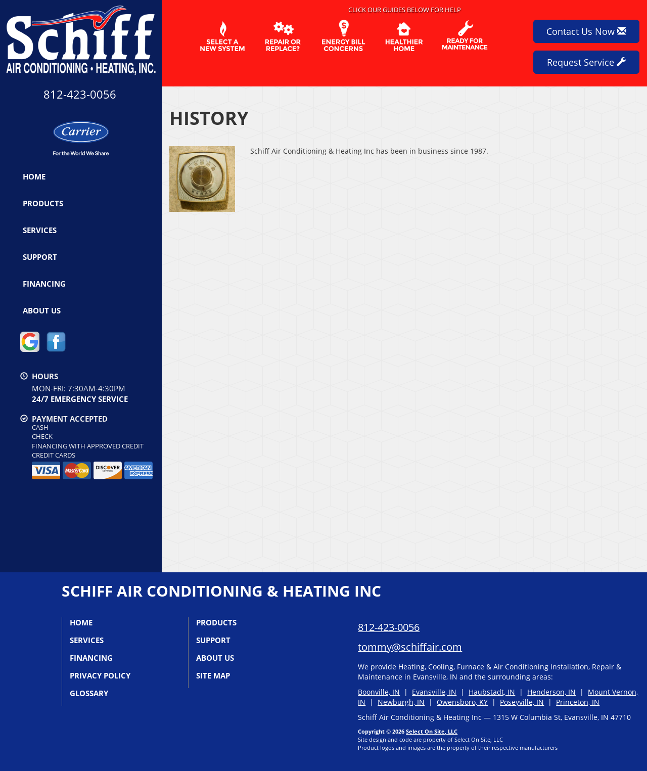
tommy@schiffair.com (410, 647)
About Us (42, 310)
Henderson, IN (551, 692)
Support (40, 257)
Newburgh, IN (401, 702)
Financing (44, 284)
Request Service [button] (586, 62)
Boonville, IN (379, 692)
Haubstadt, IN (492, 692)
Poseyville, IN (522, 702)
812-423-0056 (389, 627)
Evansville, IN (434, 692)
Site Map (213, 675)
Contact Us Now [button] (586, 31)
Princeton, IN (577, 702)
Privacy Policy (100, 675)
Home (34, 176)
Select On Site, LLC (431, 731)
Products (43, 203)
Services (40, 230)
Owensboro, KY (462, 702)
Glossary (89, 693)
